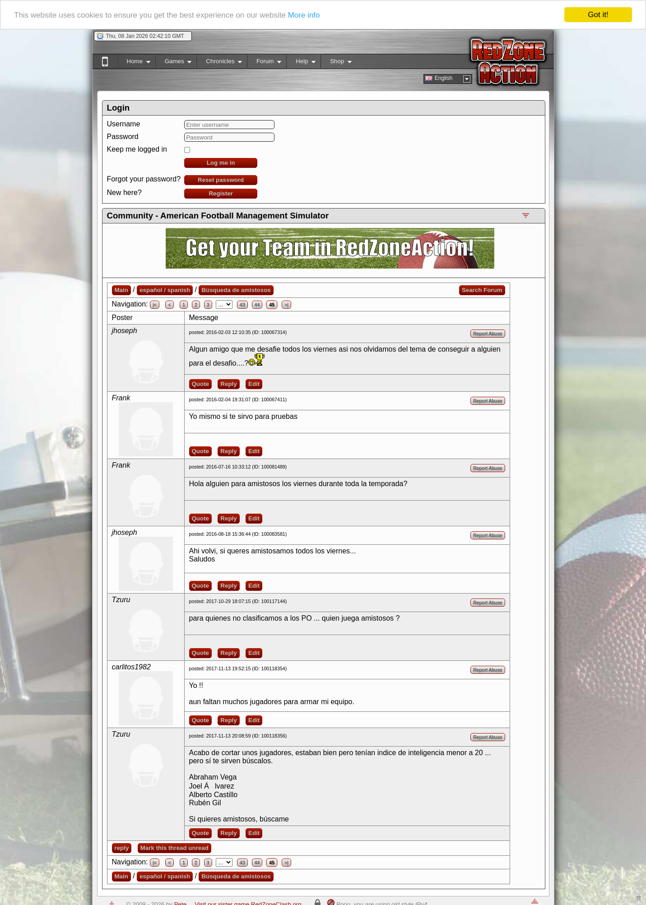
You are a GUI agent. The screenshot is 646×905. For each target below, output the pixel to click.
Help (301, 63)
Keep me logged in (137, 149)
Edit (254, 384)
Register (220, 193)
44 (257, 304)
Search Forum (482, 290)
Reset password (221, 179)
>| (286, 304)
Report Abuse (487, 333)
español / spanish (164, 290)
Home (133, 63)
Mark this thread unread (174, 848)
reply (122, 848)
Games (173, 63)
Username (123, 124)
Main (121, 290)
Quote (200, 384)
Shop (336, 63)
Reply (228, 384)
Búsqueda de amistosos (235, 290)
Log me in (221, 162)
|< (155, 304)
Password (123, 136)
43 (242, 304)
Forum (264, 63)
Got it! (598, 14)
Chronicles (219, 63)
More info (304, 14)
